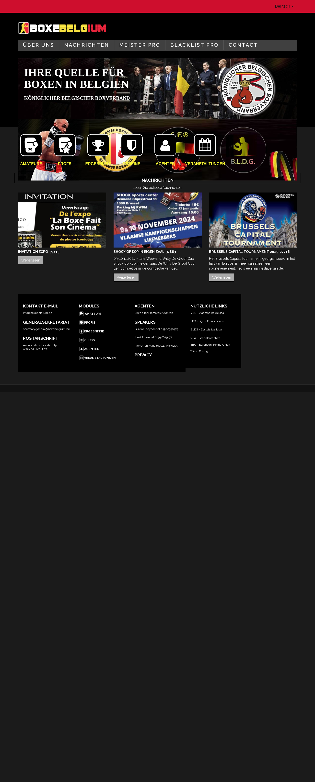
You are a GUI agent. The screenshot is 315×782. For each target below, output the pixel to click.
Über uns (38, 45)
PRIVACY (143, 354)
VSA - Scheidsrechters (205, 338)
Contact (243, 45)
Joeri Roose (142, 337)
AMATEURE (90, 314)
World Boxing (199, 351)
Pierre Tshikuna (145, 345)
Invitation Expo (33, 252)
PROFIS (87, 322)
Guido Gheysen (145, 329)
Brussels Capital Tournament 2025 (244, 252)
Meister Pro (139, 45)
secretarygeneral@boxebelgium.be (46, 329)
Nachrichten (86, 45)
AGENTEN (89, 349)
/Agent (165, 313)
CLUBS (87, 340)
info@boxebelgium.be (37, 313)
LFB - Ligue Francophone (207, 321)
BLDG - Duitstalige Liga (206, 329)
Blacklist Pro (194, 45)
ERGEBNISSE (91, 331)
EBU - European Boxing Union (210, 344)
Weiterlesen (30, 260)
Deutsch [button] (284, 6)
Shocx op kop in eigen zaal (139, 252)
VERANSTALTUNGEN (97, 358)
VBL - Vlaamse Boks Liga (207, 313)
